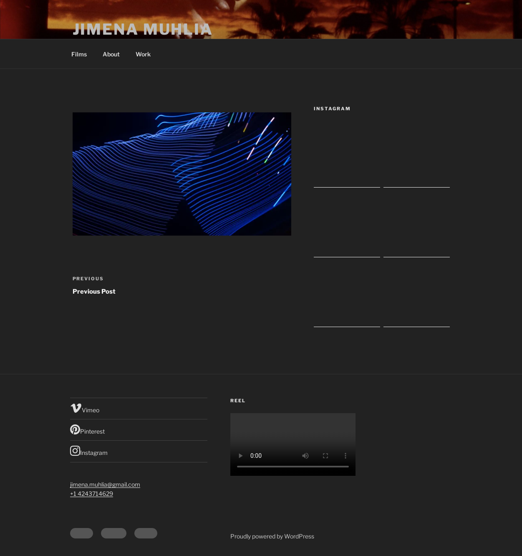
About (111, 54)
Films (79, 54)
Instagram (89, 451)
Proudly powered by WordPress (272, 536)
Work (143, 54)
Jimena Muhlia (143, 29)
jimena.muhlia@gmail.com (105, 484)
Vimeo (84, 408)
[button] (182, 174)
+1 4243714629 (91, 493)
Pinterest (87, 429)
